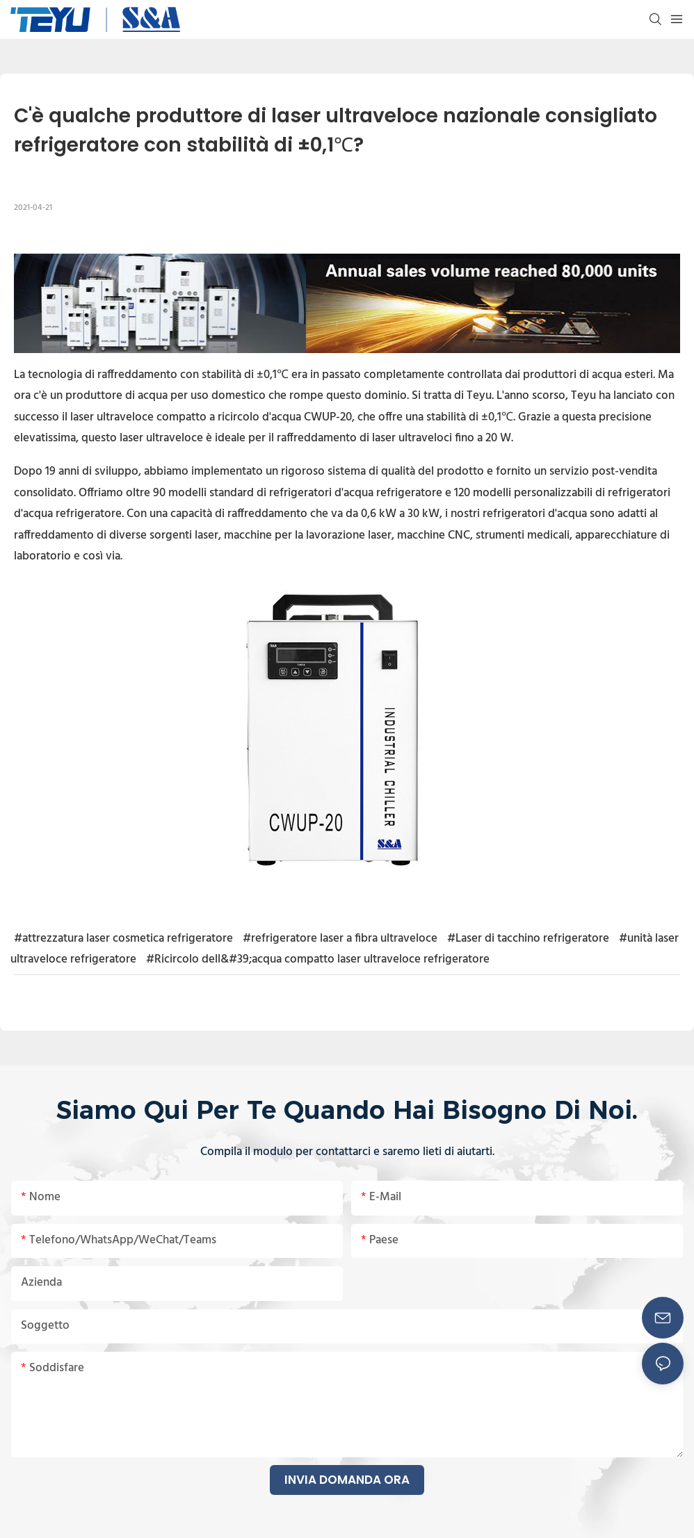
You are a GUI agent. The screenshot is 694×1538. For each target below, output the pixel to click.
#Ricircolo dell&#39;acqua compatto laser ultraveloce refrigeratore (318, 959)
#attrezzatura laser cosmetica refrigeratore (123, 938)
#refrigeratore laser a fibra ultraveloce (340, 938)
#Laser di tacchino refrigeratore (528, 938)
